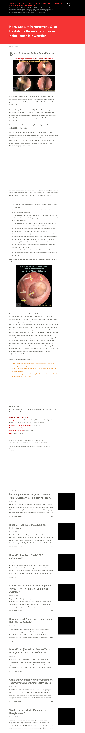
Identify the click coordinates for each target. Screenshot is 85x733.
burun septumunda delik (21, 440)
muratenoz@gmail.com (21, 428)
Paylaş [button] (11, 448)
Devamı (51, 516)
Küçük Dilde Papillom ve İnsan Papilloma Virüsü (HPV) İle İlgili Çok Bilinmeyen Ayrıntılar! (30, 588)
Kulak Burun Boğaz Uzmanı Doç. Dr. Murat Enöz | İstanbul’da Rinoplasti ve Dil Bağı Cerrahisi (36, 4)
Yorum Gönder (18, 516)
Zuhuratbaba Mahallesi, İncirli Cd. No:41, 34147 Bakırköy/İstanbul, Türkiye (30, 446)
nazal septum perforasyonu (35, 440)
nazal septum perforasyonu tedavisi (19, 442)
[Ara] (67, 4)
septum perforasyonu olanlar (17, 444)
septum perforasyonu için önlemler (38, 442)
